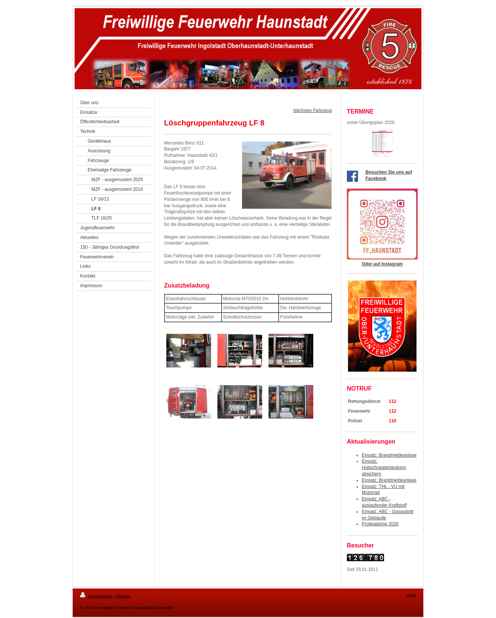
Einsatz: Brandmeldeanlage (389, 455)
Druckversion (96, 596)
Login (411, 595)
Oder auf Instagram (382, 264)
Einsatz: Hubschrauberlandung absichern (384, 467)
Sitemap (122, 596)
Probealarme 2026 (380, 524)
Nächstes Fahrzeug (312, 110)
